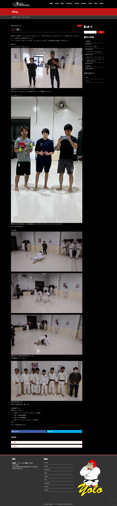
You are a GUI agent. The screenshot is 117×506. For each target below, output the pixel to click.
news (87, 77)
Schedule (46, 483)
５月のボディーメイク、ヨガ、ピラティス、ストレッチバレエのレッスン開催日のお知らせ (95, 59)
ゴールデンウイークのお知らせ (94, 51)
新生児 (15, 446)
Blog (45, 479)
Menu (45, 473)
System (46, 476)
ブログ (79, 25)
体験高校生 (88, 66)
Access (46, 486)
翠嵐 (15, 442)
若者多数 (88, 41)
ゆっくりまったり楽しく (92, 46)
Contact (46, 490)
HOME (46, 462)
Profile (46, 466)
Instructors (47, 469)
